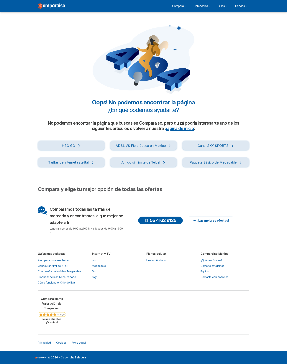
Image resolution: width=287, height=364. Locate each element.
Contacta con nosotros (214, 277)
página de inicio (179, 128)
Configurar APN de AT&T (53, 265)
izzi (94, 260)
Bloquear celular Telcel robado (57, 277)
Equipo (205, 271)
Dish (94, 271)
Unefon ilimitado (156, 260)
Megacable (99, 265)
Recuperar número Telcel (53, 260)
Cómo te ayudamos (212, 265)
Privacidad (44, 342)
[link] (52, 310)
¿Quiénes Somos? (211, 260)
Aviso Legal (79, 342)
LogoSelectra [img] (40, 357)
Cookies (61, 342)
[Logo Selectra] (51, 6)
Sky (94, 277)
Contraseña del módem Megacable (59, 271)
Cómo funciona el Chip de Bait (56, 282)
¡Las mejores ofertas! (211, 220)
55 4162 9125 (160, 220)
